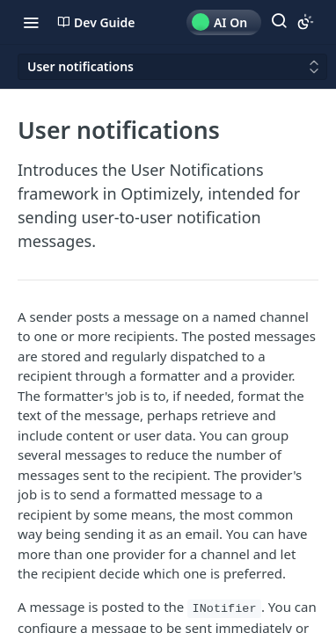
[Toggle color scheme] (305, 22)
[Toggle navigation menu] (31, 22)
